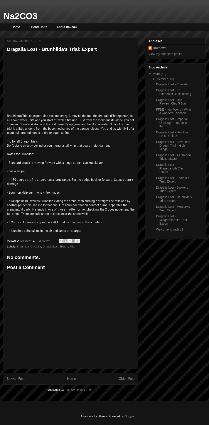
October (163, 79)
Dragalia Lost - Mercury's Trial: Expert (173, 208)
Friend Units (38, 27)
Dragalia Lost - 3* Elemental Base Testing (173, 92)
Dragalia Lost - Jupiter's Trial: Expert (172, 189)
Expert (64, 246)
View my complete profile (165, 54)
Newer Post (16, 378)
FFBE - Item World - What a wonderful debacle (173, 111)
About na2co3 (67, 27)
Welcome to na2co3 (169, 229)
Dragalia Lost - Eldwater (172, 84)
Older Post (126, 378)
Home (16, 27)
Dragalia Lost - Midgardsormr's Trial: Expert (172, 219)
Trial (72, 246)
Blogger (129, 416)
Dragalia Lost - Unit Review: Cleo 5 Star (171, 101)
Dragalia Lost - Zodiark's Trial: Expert (172, 179)
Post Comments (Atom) (79, 389)
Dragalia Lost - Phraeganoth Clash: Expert (171, 168)
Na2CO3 (20, 16)
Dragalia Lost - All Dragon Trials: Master (173, 157)
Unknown (160, 48)
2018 (157, 74)
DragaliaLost (50, 246)
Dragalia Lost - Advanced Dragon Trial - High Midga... (173, 145)
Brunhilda (23, 246)
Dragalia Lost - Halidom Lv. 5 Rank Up (172, 134)
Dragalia (35, 246)
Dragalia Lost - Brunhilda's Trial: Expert (174, 199)
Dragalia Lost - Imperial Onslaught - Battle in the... (172, 122)
